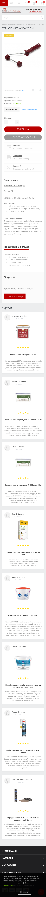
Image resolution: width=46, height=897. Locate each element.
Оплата (16, 145)
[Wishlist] (33, 90)
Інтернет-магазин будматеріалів (13, 24)
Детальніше (8, 885)
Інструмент (32, 24)
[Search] (41, 17)
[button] (19, 3)
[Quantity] (11, 122)
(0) (23, 90)
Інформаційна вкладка (14, 185)
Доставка (17, 155)
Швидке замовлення (23, 137)
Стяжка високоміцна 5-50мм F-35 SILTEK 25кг (23, 553)
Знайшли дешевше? (29, 109)
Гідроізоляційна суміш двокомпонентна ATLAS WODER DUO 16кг (23, 686)
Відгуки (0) (8, 191)
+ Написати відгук (14, 296)
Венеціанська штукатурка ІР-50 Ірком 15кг (23, 420)
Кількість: (8, 118)
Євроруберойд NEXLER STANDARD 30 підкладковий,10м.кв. (23, 818)
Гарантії (16, 166)
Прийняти (24, 892)
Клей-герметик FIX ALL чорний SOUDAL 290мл (23, 751)
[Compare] (40, 90)
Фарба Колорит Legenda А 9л (23, 354)
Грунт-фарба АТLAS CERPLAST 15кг (23, 615)
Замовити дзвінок (35, 12)
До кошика (23, 129)
